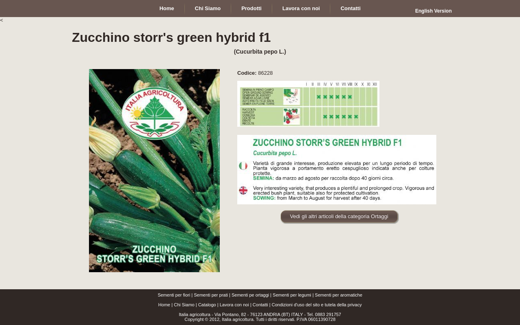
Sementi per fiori (174, 294)
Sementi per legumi (292, 294)
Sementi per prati (211, 294)
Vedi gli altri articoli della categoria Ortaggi (339, 216)
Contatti (260, 304)
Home (164, 304)
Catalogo (207, 304)
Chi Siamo (184, 304)
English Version (433, 11)
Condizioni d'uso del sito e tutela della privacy (317, 304)
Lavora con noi (234, 304)
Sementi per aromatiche (338, 294)
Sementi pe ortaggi (250, 294)
